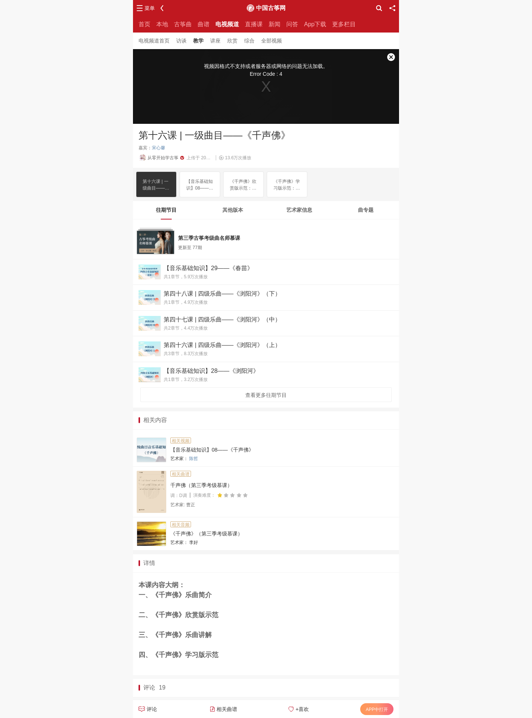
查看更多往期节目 (266, 395)
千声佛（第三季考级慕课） (201, 485)
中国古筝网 (271, 8)
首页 (144, 24)
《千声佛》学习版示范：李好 (286, 185)
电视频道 (227, 24)
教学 (198, 41)
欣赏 (232, 41)
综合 (249, 41)
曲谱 (203, 24)
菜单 (149, 8)
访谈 (181, 41)
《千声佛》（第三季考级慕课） (206, 534)
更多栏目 (344, 24)
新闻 (274, 24)
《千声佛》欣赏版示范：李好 (243, 185)
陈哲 (193, 458)
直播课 (254, 24)
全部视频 (271, 41)
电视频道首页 (154, 41)
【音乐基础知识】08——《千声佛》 (199, 185)
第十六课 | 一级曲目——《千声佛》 (155, 185)
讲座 (215, 41)
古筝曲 (183, 24)
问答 (292, 24)
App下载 (315, 24)
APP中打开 (377, 709)
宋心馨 (158, 147)
